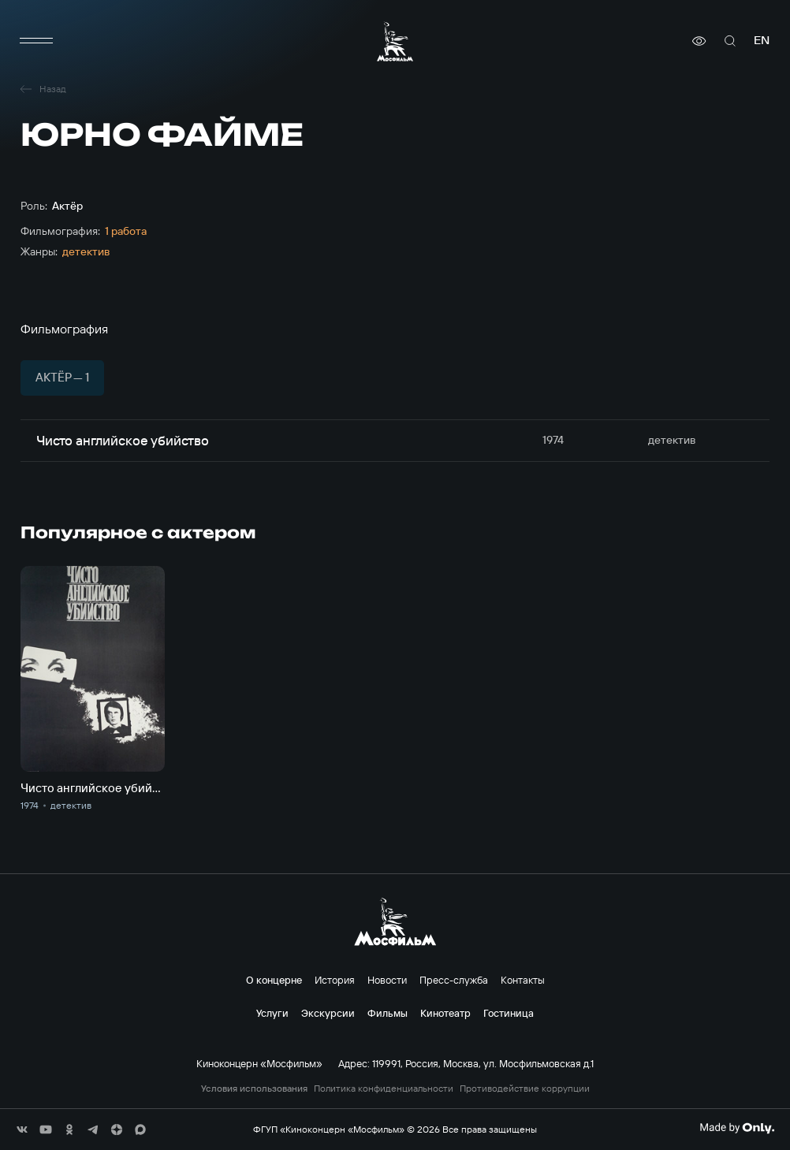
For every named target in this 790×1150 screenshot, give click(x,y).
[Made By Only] (736, 1128)
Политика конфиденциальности (383, 1088)
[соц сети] (22, 1129)
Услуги (272, 1013)
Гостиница (508, 1013)
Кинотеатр (445, 1013)
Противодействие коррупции (525, 1088)
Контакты (523, 979)
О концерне (274, 979)
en (762, 40)
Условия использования (254, 1088)
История (335, 979)
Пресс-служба (453, 979)
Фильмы (387, 1013)
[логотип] (395, 41)
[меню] (36, 41)
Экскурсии (328, 1013)
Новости (387, 979)
